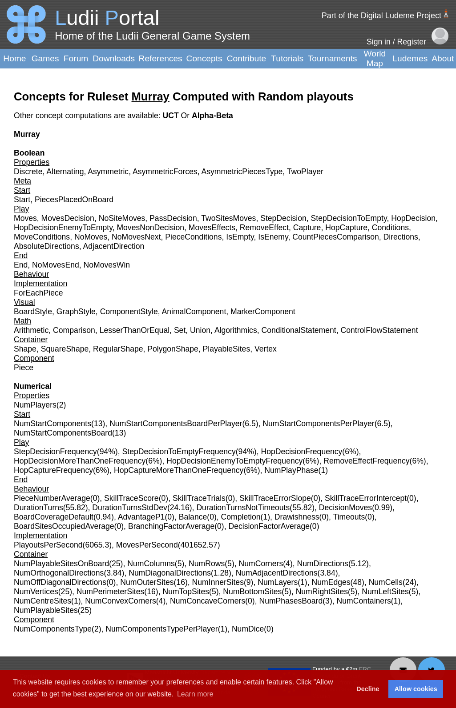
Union (200, 330)
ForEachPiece (38, 292)
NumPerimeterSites (111, 591)
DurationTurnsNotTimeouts (243, 507)
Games (45, 58)
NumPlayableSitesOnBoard (61, 563)
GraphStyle (76, 311)
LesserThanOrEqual (134, 330)
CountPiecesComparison (335, 236)
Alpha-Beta (212, 115)
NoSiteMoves (122, 218)
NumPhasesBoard (291, 600)
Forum (76, 58)
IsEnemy (273, 236)
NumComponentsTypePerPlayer (161, 628)
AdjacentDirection (114, 246)
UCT (171, 115)
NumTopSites (185, 591)
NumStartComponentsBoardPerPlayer (175, 423)
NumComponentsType (53, 628)
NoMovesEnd (55, 264)
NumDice (248, 628)
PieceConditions (193, 236)
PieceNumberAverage (52, 498)
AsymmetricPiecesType (241, 171)
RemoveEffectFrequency (366, 460)
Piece (23, 367)
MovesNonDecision (150, 227)
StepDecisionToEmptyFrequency (179, 451)
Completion (241, 516)
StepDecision (283, 218)
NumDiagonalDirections (170, 572)
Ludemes (410, 58)
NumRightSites (322, 591)
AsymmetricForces (165, 171)
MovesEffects (212, 227)
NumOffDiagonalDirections (60, 582)
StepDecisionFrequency (55, 451)
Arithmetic (31, 330)
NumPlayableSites (46, 610)
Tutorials (287, 58)
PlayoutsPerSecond (48, 544)
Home (14, 58)
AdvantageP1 (141, 516)
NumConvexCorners (120, 600)
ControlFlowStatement (379, 330)
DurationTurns (38, 507)
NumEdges (331, 582)
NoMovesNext (136, 236)
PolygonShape (172, 348)
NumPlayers (35, 404)
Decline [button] (367, 688)
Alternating (65, 171)
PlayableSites (226, 348)
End (21, 264)
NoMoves (90, 236)
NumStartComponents (52, 423)
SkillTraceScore (131, 498)
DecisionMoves (345, 507)
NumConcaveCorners (207, 600)
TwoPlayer (305, 171)
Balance (193, 516)
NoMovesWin (107, 264)
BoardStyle (33, 311)
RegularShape (118, 348)
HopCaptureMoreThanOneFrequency (178, 470)
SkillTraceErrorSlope (275, 498)
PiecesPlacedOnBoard (74, 199)
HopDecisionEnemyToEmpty (63, 227)
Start (22, 199)
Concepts (204, 58)
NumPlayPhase (291, 470)
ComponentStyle (129, 311)
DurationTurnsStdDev (129, 507)
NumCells (386, 582)
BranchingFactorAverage (171, 526)
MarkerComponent (262, 311)
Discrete (28, 171)
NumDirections (322, 563)
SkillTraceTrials (199, 498)
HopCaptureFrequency (53, 470)
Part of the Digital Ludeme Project (381, 15)
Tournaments (332, 58)
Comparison (74, 330)
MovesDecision (67, 218)
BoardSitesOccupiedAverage (64, 526)
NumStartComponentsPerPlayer (318, 423)
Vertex (265, 348)
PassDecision (173, 218)
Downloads (114, 58)
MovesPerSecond (147, 544)
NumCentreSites (42, 600)
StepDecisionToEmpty (349, 218)
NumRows (207, 563)
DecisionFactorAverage (269, 526)
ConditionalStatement (298, 330)
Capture (307, 227)
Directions (400, 236)
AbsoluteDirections (46, 246)
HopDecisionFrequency (301, 451)
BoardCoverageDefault (53, 516)
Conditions (390, 227)
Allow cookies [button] (416, 688)
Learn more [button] (195, 694)
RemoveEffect (264, 227)
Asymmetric (108, 171)
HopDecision (413, 218)
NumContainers (364, 600)
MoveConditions (42, 236)
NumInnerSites (218, 582)
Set (180, 330)
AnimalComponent (194, 311)
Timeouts (349, 516)
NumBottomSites (252, 591)
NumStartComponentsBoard (63, 432)
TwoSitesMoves (228, 218)
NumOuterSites (147, 582)
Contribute (246, 58)
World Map (375, 58)
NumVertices (36, 591)
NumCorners (261, 563)
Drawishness (296, 516)
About (443, 58)
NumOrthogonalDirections (59, 572)
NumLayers (278, 582)
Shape (25, 348)
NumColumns (151, 563)
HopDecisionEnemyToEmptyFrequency (234, 460)
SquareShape (65, 348)
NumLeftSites (385, 591)
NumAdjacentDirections (277, 572)
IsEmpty (240, 236)
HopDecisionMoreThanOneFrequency (79, 460)
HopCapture (346, 227)
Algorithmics (235, 330)
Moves (25, 218)
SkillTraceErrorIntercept (366, 498)
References (160, 58)
